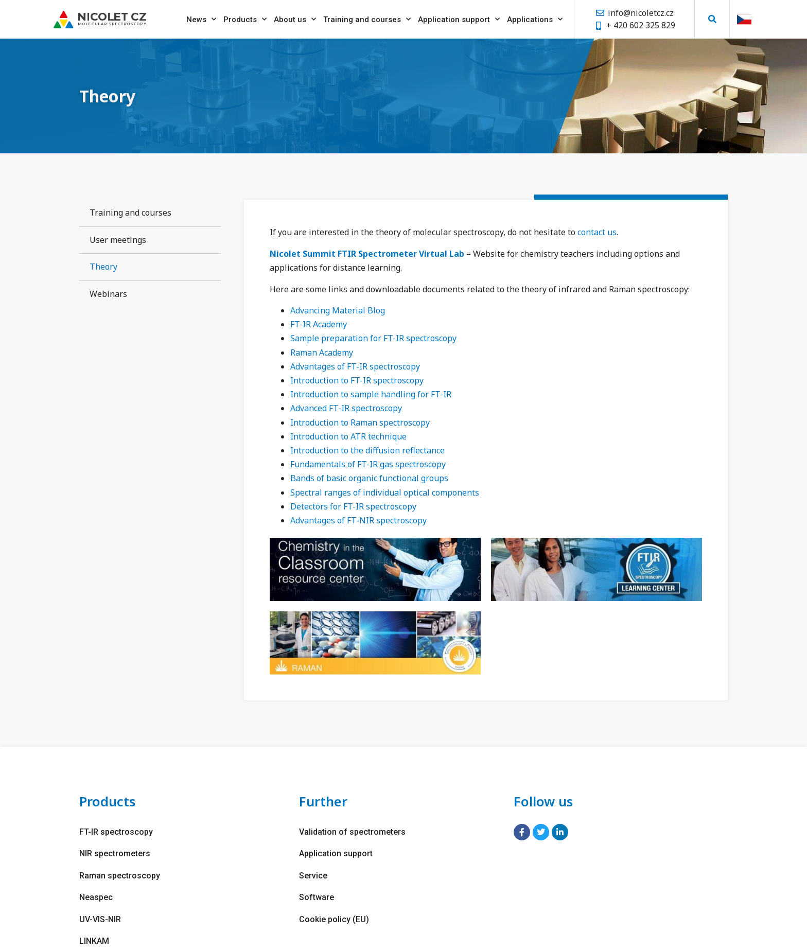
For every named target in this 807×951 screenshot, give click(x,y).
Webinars (108, 294)
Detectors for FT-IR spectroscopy (353, 506)
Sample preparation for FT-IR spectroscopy (373, 338)
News (201, 17)
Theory (103, 266)
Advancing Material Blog (337, 310)
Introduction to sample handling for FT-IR (370, 394)
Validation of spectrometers (352, 832)
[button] (712, 17)
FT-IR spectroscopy (116, 832)
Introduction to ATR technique (348, 436)
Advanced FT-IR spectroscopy (346, 408)
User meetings (118, 239)
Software (316, 897)
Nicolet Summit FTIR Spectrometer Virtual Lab (367, 253)
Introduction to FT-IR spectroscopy (357, 380)
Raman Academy (321, 352)
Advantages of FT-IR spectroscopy (355, 366)
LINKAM (94, 940)
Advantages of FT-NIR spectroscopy (358, 520)
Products (245, 17)
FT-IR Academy (318, 324)
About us (295, 17)
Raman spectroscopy (119, 875)
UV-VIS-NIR (100, 918)
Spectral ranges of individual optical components (384, 492)
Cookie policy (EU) (334, 918)
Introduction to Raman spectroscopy (360, 422)
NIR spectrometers (114, 853)
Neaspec (96, 897)
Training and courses (367, 17)
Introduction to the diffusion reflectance (367, 450)
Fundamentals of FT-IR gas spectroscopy (368, 464)
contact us (597, 232)
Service (313, 875)
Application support (459, 17)
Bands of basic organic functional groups (369, 478)
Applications (535, 17)
